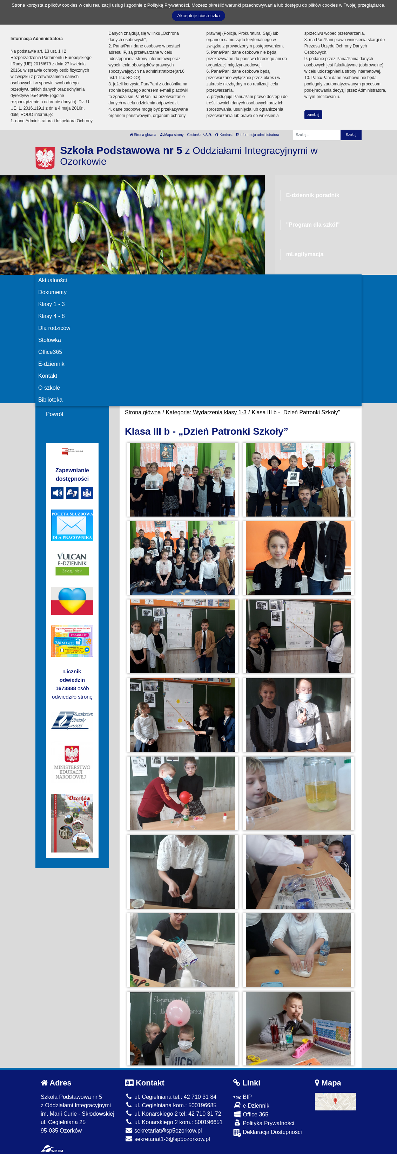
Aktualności (52, 280)
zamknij (313, 115)
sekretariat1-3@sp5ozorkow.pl (167, 1139)
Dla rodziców (54, 328)
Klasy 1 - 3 (51, 304)
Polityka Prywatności (263, 1123)
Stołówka (49, 340)
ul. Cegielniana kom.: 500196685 (170, 1105)
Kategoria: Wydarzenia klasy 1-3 (206, 412)
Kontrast (224, 135)
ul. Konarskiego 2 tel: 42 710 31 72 (173, 1114)
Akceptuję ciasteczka (198, 15)
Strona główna (143, 135)
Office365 (50, 352)
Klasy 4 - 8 (51, 316)
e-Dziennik (251, 1105)
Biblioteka (50, 400)
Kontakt (47, 376)
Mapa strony (172, 135)
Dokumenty (52, 292)
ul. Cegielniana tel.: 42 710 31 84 (170, 1097)
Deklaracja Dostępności (267, 1133)
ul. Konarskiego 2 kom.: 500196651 (174, 1122)
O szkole (49, 388)
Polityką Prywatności (168, 5)
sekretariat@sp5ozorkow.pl (163, 1131)
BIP (242, 1097)
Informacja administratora (257, 135)
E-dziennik (51, 364)
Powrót (54, 414)
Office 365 (250, 1114)
